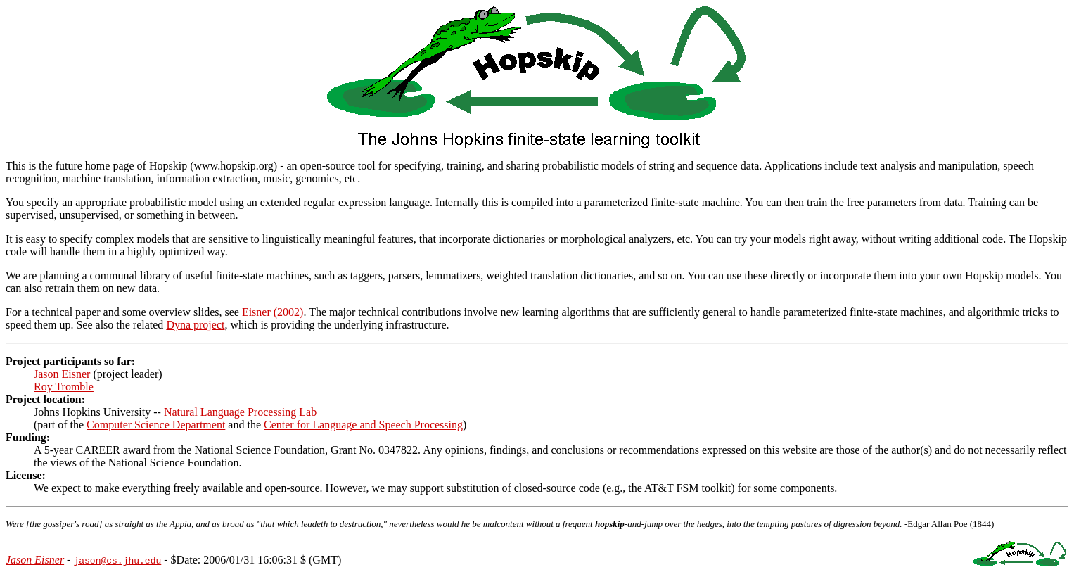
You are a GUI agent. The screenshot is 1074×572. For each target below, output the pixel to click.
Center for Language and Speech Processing (363, 425)
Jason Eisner (62, 374)
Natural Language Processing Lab (240, 412)
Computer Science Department (156, 425)
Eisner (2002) (273, 312)
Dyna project (195, 325)
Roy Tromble (64, 387)
